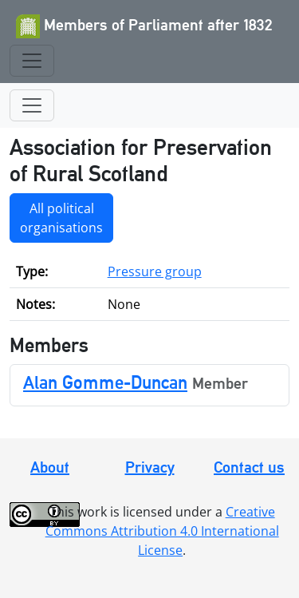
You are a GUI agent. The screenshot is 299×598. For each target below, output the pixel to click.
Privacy (150, 467)
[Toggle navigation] (32, 61)
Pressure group (155, 271)
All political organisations (61, 218)
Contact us (249, 467)
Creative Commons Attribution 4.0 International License (162, 531)
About (49, 467)
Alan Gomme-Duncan (105, 382)
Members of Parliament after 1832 (144, 26)
